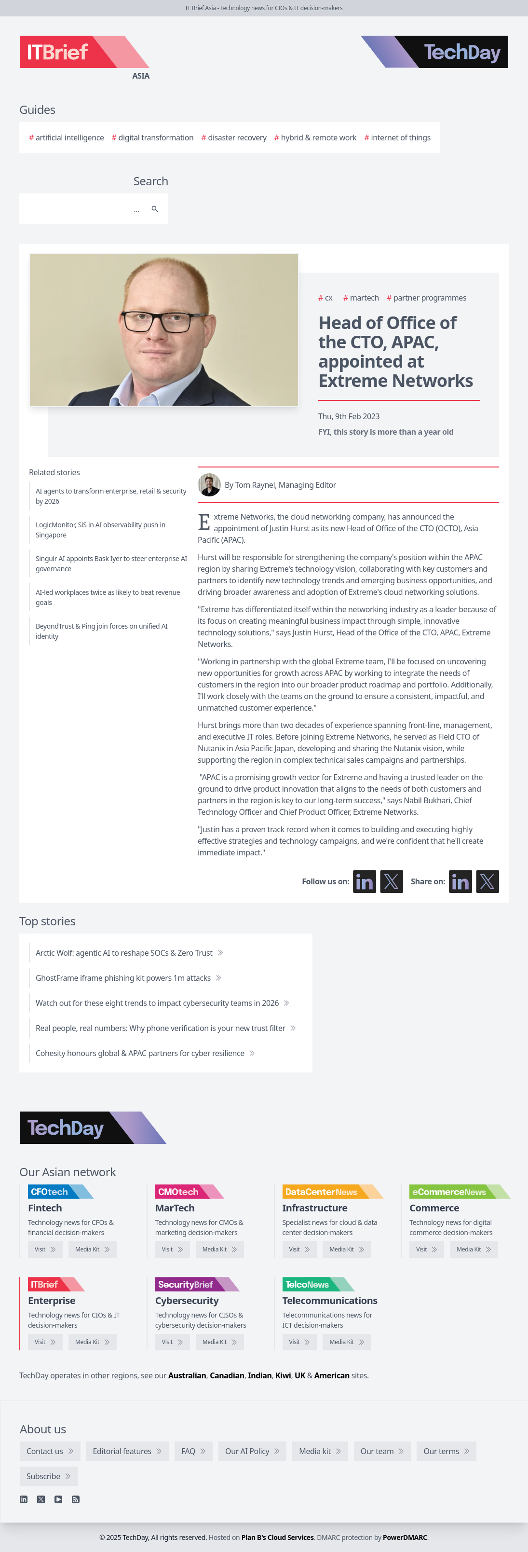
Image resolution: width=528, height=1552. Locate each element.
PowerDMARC (405, 1537)
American (332, 1375)
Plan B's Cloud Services (278, 1537)
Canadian (227, 1375)
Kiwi (283, 1375)
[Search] (84, 208)
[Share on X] (487, 881)
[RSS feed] (76, 1499)
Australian (187, 1375)
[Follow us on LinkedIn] (364, 881)
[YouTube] (58, 1499)
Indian (259, 1375)
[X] (41, 1499)
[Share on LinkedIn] (460, 881)
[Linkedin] (23, 1499)
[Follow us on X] (391, 881)
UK (300, 1375)
